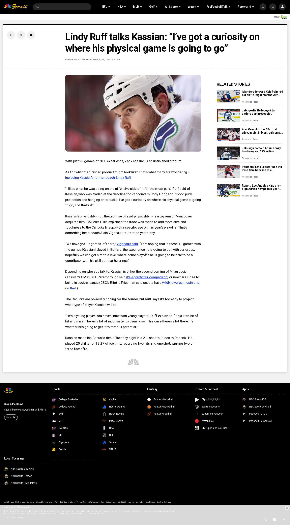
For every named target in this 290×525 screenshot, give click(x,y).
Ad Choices (9, 502)
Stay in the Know (13, 404)
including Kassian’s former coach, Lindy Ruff (98, 178)
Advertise (20, 502)
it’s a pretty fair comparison (146, 277)
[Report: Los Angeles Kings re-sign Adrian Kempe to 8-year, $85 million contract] (228, 190)
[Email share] (31, 35)
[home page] (16, 7)
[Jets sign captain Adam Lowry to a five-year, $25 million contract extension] (228, 153)
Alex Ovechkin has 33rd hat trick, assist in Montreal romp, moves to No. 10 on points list (261, 131)
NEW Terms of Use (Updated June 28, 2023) (107, 502)
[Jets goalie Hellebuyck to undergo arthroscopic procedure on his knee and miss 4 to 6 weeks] (228, 115)
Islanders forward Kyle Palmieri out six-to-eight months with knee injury (262, 93)
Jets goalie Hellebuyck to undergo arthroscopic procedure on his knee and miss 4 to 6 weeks (259, 112)
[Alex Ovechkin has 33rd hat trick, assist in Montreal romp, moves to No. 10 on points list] (228, 134)
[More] (263, 6)
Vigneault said (127, 244)
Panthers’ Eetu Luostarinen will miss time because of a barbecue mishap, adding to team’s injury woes (262, 168)
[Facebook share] (11, 35)
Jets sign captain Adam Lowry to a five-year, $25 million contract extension (261, 150)
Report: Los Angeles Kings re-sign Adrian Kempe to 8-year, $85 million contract (261, 187)
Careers (30, 502)
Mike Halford (74, 59)
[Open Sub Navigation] (109, 7)
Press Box (81, 502)
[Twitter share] (21, 35)
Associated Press (250, 102)
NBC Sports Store (67, 502)
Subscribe (11, 417)
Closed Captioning (44, 502)
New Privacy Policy (136, 502)
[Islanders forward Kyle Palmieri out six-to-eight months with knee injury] (228, 96)
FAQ (55, 502)
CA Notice (150, 502)
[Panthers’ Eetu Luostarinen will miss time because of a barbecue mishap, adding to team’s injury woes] (228, 171)
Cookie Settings (164, 502)
